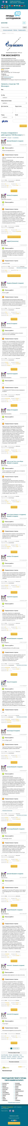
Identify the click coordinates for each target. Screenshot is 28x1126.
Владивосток (5, 1083)
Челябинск (17, 1100)
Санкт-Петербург (4, 1055)
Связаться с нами (14, 1115)
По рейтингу (16, 137)
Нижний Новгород (19, 1091)
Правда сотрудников (7, 1107)
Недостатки (18, 106)
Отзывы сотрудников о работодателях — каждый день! (17, 2)
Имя (2, 89)
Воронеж (4, 1084)
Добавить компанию (14, 1123)
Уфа (16, 1098)
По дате (9, 137)
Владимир (17, 1083)
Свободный (19, 1058)
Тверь (3, 1097)
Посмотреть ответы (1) (14, 236)
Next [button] (26, 1068)
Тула (16, 1097)
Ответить (14, 190)
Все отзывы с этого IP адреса (22, 267)
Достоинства (4, 106)
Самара (4, 1095)
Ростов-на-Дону (6, 1094)
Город (2, 114)
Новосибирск (5, 1092)
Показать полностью (7, 810)
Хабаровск (14, 1056)
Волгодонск (13, 1058)
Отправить (23, 125)
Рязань (16, 1094)
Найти (24, 27)
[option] (14, 1069)
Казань (16, 1086)
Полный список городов (14, 1102)
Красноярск (18, 1089)
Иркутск (4, 1086)
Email (16, 114)
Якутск (19, 1056)
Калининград (5, 1087)
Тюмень (4, 1098)
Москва (10, 1055)
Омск (20, 1055)
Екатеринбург (16, 1055)
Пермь (16, 1092)
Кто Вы (3, 95)
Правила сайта (22, 30)
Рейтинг (15, 30)
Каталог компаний (7, 30)
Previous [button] (2, 1068)
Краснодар (3, 1056)
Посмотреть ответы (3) (14, 275)
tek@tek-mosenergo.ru (8, 76)
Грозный (8, 1058)
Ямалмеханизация (14, 1069)
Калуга (16, 1087)
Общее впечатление (6, 100)
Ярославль (9, 1056)
